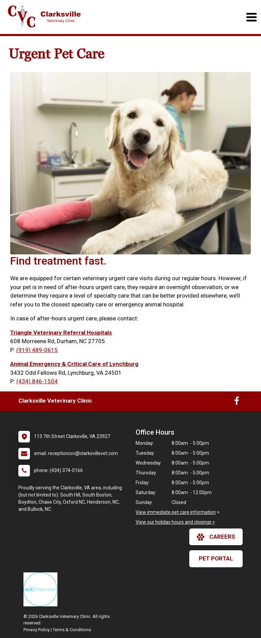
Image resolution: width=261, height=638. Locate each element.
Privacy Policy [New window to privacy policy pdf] (36, 629)
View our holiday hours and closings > (175, 522)
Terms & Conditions (72, 629)
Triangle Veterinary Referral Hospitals (61, 332)
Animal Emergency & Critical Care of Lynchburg (74, 363)
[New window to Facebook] (237, 402)
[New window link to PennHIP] (42, 589)
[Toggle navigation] (251, 17)
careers (216, 537)
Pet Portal (216, 558)
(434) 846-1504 (37, 381)
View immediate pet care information (176, 512)
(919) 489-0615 (37, 350)
